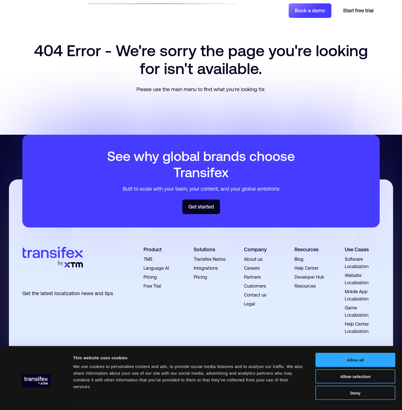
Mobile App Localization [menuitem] (356, 295)
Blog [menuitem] (299, 259)
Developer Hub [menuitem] (309, 277)
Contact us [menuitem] (255, 295)
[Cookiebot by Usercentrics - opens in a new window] (36, 399)
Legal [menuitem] (249, 304)
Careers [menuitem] (252, 268)
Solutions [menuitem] (204, 249)
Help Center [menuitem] (307, 268)
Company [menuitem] (255, 249)
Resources (163, 10)
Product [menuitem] (152, 249)
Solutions (107, 10)
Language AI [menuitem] (156, 268)
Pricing (222, 10)
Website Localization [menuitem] (356, 279)
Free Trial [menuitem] (152, 286)
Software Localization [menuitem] (356, 263)
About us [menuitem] (253, 259)
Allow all (355, 341)
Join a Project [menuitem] (255, 10)
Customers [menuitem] (255, 286)
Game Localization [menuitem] (356, 311)
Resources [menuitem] (307, 249)
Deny (355, 374)
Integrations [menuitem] (206, 268)
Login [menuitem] (278, 10)
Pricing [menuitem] (150, 277)
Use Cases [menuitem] (357, 249)
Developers (196, 10)
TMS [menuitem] (147, 259)
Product (134, 10)
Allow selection (355, 358)
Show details (293, 399)
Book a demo (310, 10)
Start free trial (358, 10)
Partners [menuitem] (252, 277)
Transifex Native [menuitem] (210, 259)
